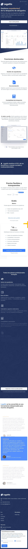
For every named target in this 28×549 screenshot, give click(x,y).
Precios (2, 518)
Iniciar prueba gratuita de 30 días (14, 255)
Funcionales (18, 540)
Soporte (2, 520)
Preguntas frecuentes (6, 527)
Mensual (9, 199)
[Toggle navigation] (26, 4)
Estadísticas (5, 542)
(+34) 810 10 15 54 (5, 502)
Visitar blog (17, 514)
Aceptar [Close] (4, 545)
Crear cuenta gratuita (14, 21)
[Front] (6, 4)
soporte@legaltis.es (5, 504)
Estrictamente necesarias (8, 540)
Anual (18, 199)
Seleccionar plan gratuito (14, 222)
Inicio (2, 514)
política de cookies (15, 535)
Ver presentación (14, 25)
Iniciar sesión (23, 1)
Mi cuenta (3, 529)
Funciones (3, 516)
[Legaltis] (5, 494)
